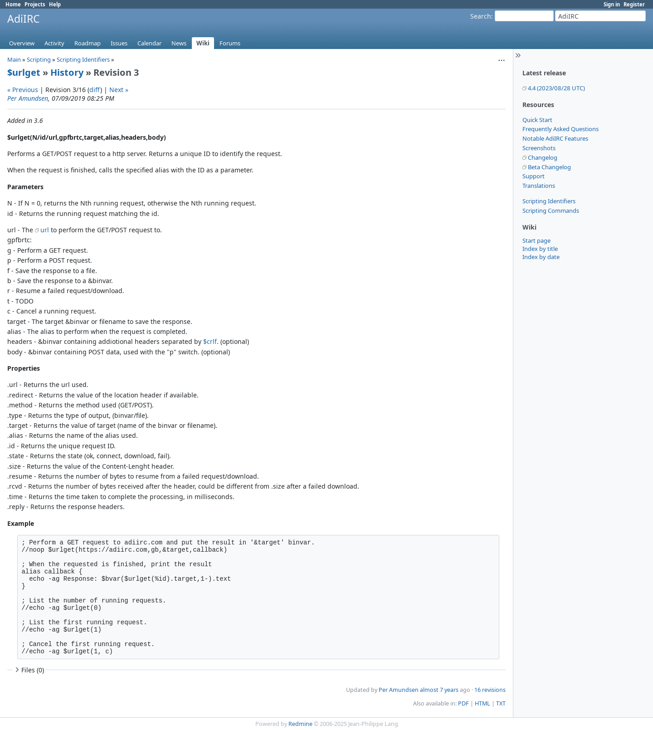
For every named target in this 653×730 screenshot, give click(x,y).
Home (13, 4)
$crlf (210, 341)
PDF (463, 703)
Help (55, 4)
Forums (229, 43)
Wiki (203, 43)
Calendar (149, 43)
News (178, 43)
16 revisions (490, 690)
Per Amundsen (27, 98)
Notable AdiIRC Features (555, 138)
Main (14, 59)
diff (94, 89)
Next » (118, 89)
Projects (34, 4)
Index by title (540, 249)
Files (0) (28, 670)
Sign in (612, 4)
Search (480, 16)
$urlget (23, 72)
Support (533, 176)
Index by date (541, 257)
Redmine (300, 724)
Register (634, 4)
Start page (536, 240)
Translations (538, 185)
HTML (482, 703)
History (66, 72)
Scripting (39, 59)
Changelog (542, 157)
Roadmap (87, 43)
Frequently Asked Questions (560, 129)
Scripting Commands (550, 210)
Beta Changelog (549, 167)
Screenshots (539, 148)
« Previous (22, 89)
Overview (21, 43)
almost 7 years (439, 690)
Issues (119, 43)
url (44, 229)
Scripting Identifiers (548, 201)
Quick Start (537, 120)
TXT (501, 703)
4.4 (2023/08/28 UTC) (556, 88)
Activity (54, 43)
